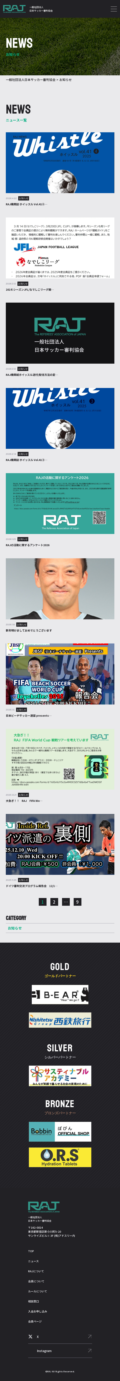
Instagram (44, 1350)
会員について (36, 1281)
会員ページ (35, 1321)
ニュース (33, 1261)
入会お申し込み (37, 1311)
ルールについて (37, 1291)
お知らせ (15, 927)
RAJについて (36, 1271)
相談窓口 (33, 1301)
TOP (31, 1251)
